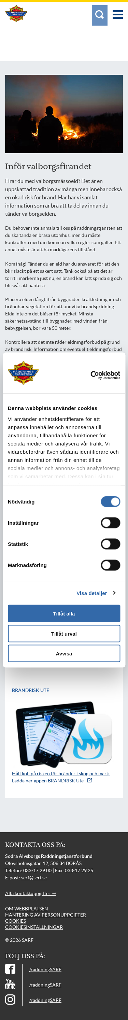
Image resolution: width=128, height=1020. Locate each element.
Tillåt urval (64, 633)
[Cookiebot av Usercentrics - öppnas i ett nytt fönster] (100, 375)
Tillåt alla (64, 614)
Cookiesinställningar (34, 927)
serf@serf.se (34, 877)
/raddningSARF (45, 969)
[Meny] (118, 11)
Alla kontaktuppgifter (30, 893)
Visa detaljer (91, 593)
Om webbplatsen (26, 908)
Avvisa (64, 653)
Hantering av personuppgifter (45, 915)
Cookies (15, 921)
